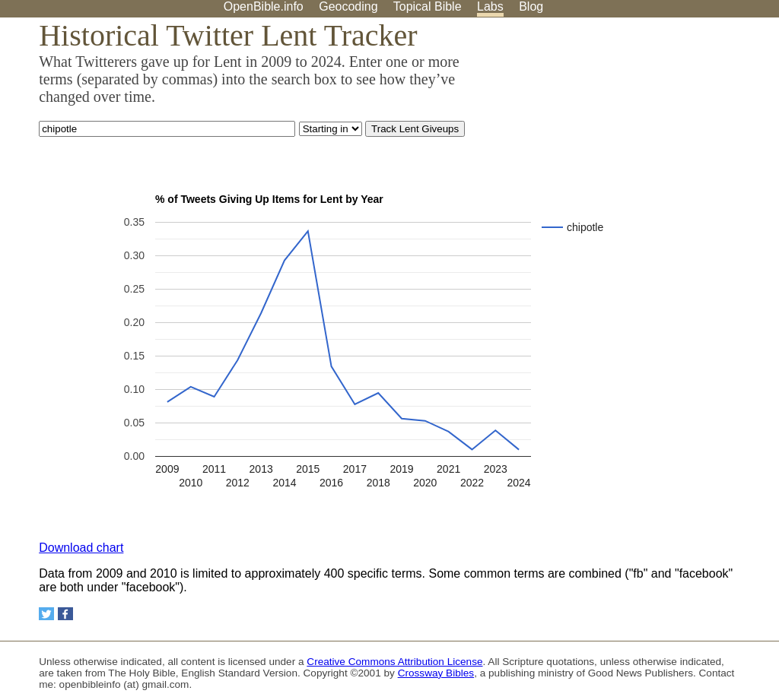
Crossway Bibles (436, 673)
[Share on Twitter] (46, 613)
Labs (490, 6)
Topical (427, 6)
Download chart (81, 547)
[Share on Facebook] (65, 613)
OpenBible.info (264, 6)
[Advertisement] (625, 136)
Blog (531, 6)
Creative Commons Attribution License (394, 661)
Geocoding (348, 6)
